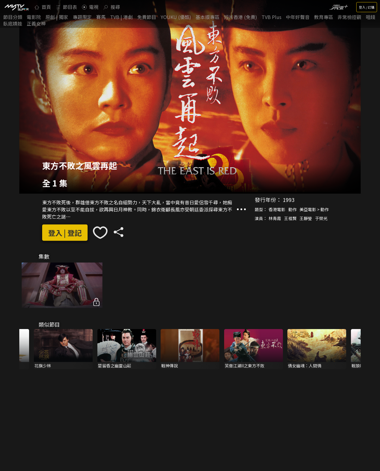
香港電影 (277, 209)
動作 (292, 209)
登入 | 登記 (65, 232)
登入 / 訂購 (366, 7)
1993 (288, 199)
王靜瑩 (306, 218)
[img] (16, 7)
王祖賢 (290, 218)
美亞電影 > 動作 (314, 209)
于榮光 (321, 218)
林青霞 (275, 218)
